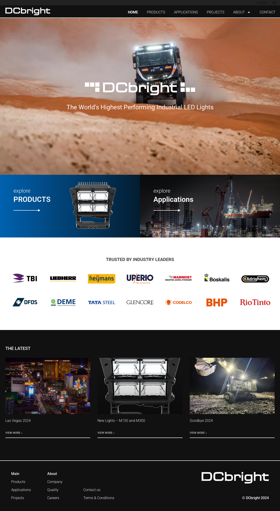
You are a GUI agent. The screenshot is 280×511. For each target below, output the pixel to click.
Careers (53, 498)
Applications (21, 490)
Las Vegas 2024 (18, 420)
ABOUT (242, 12)
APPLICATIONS (186, 12)
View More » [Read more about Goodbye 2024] (198, 432)
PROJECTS (215, 12)
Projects (17, 498)
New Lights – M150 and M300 (121, 420)
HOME (133, 12)
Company (54, 482)
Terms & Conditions (98, 498)
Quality (52, 490)
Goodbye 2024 (201, 420)
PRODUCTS (156, 12)
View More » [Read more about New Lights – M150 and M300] (105, 432)
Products (18, 482)
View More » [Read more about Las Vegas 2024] (13, 432)
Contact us (91, 490)
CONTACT (268, 12)
